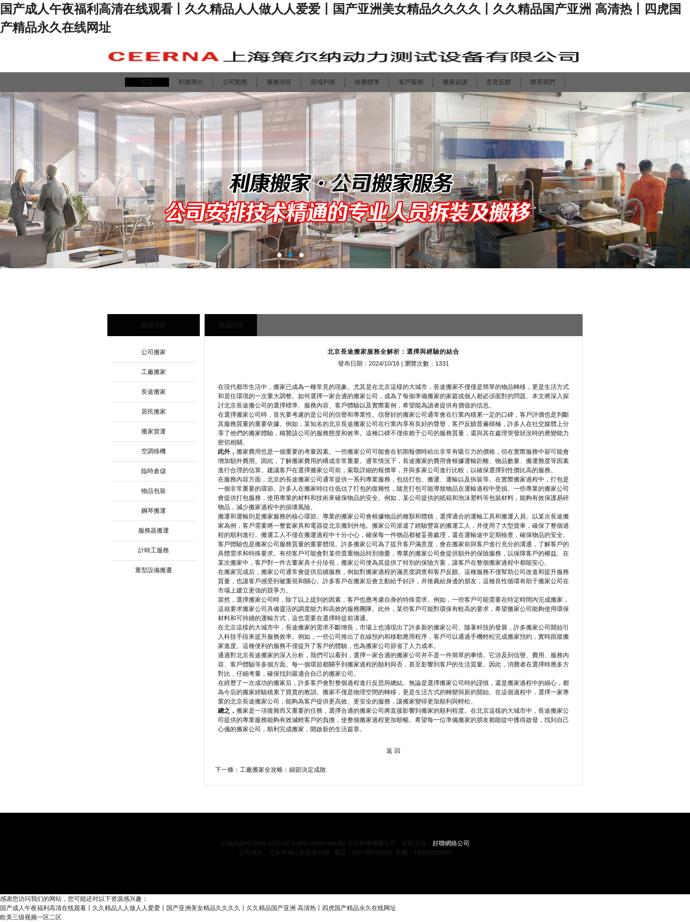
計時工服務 (153, 550)
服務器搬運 (153, 530)
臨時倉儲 (153, 470)
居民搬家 (153, 411)
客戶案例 (411, 81)
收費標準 (367, 81)
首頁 (147, 81)
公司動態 (235, 81)
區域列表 (323, 81)
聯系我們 (542, 81)
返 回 (393, 750)
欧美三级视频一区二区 (31, 917)
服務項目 (279, 81)
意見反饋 (498, 81)
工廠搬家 (153, 371)
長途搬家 (153, 391)
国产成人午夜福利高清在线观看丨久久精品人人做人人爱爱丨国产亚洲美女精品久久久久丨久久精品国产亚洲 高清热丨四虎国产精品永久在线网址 (198, 907)
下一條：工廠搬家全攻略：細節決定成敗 (270, 769)
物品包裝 (153, 490)
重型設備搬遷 (153, 570)
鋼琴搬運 (153, 510)
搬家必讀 (455, 81)
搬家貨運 (153, 431)
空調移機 (153, 451)
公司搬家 (153, 351)
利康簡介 (191, 81)
